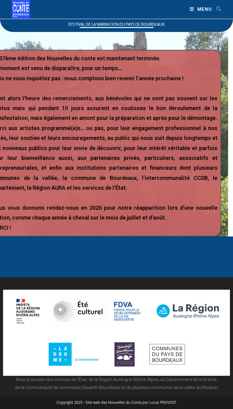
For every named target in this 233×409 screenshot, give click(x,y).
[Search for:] (216, 9)
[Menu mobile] (201, 9)
